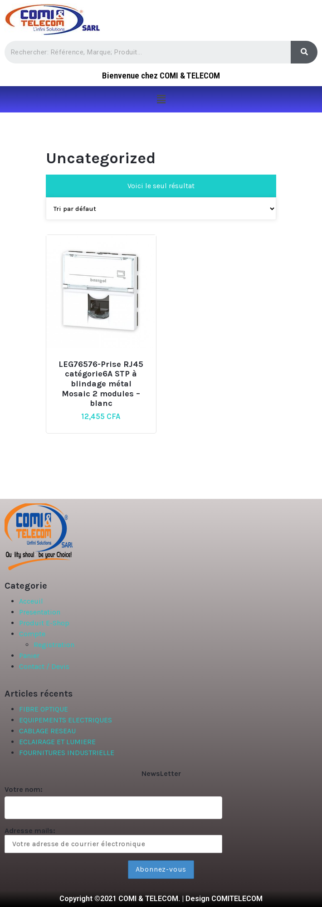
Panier (29, 655)
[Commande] (161, 208)
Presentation (39, 612)
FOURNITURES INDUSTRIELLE (66, 752)
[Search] (304, 52)
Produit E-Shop (44, 623)
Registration (54, 644)
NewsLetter (161, 773)
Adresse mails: (113, 839)
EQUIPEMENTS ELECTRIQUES (65, 720)
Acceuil (31, 601)
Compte (32, 633)
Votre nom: (24, 789)
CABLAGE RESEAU (47, 731)
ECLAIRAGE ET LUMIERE (57, 741)
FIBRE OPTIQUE (43, 709)
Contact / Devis (44, 666)
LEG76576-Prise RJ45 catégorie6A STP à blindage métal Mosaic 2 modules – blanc (101, 384)
